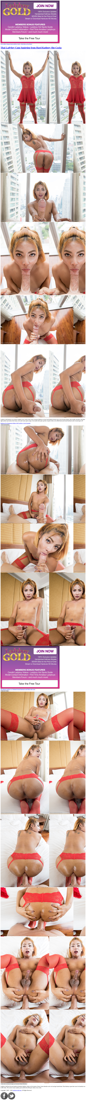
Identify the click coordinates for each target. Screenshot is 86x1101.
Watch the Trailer (4, 690)
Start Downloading (5, 424)
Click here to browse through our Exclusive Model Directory (14, 1083)
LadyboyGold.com (17, 1090)
